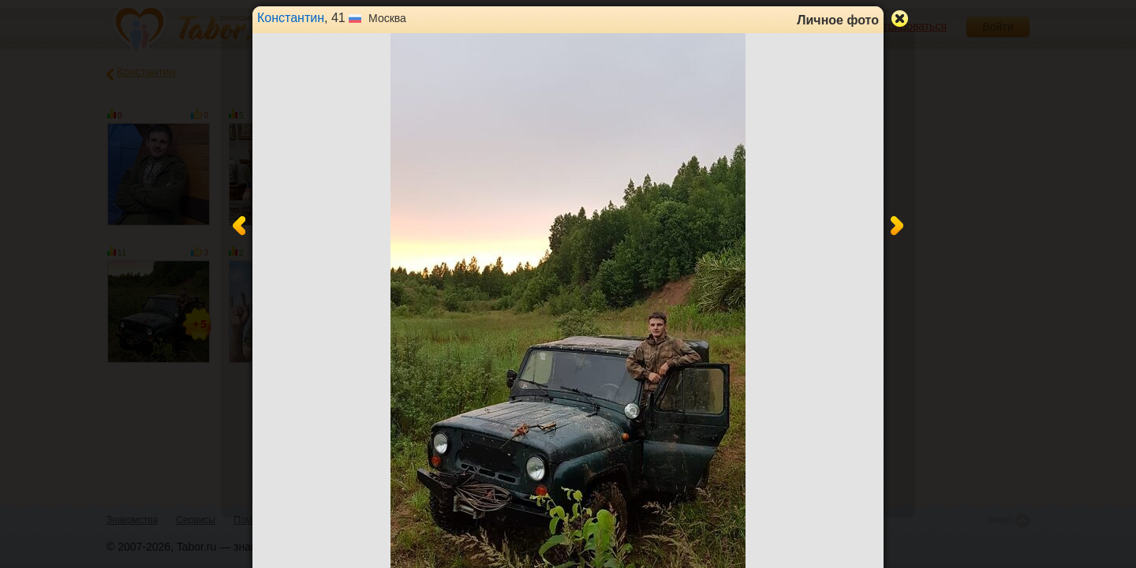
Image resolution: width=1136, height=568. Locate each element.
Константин (290, 17)
